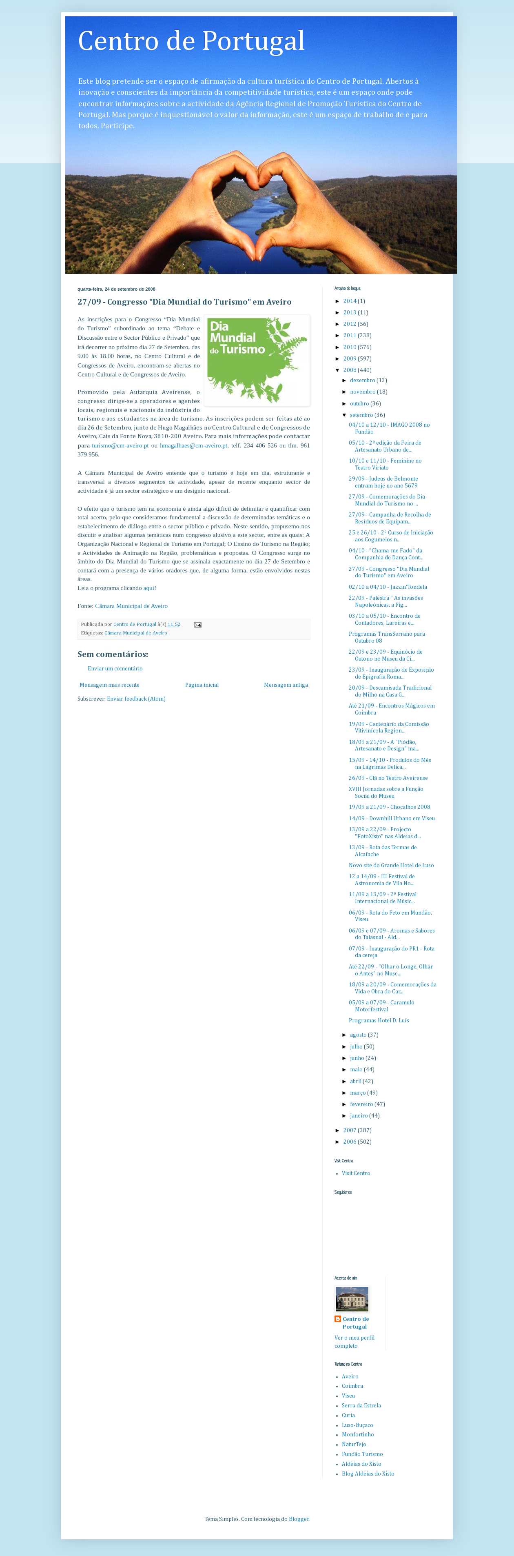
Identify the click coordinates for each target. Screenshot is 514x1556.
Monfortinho (358, 1435)
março (358, 1093)
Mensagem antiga (286, 685)
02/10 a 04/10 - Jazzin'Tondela (388, 587)
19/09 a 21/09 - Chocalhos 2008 (389, 807)
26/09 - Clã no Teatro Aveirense (388, 778)
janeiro (359, 1116)
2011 (350, 335)
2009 (350, 359)
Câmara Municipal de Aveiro (131, 605)
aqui (149, 587)
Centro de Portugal (192, 42)
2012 (350, 324)
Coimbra (352, 1386)
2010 (350, 347)
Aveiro (350, 1377)
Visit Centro (356, 1173)
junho (358, 1058)
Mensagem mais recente (110, 685)
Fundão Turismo (362, 1454)
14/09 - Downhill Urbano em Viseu (392, 818)
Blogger (299, 1519)
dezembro (363, 380)
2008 (350, 370)
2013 (350, 313)
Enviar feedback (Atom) (136, 699)
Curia (348, 1415)
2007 (350, 1130)
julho (357, 1047)
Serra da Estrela (361, 1406)
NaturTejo (354, 1444)
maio (357, 1070)
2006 (350, 1142)
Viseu (348, 1396)
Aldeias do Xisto (361, 1464)
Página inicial (202, 685)
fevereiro (362, 1104)
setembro (362, 415)
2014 (350, 301)
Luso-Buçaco (357, 1425)
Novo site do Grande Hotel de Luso (391, 865)
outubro (360, 404)
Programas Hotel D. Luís (379, 1021)
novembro (363, 392)
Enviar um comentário (115, 669)
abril (356, 1081)
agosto (359, 1035)
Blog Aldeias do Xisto (368, 1474)
